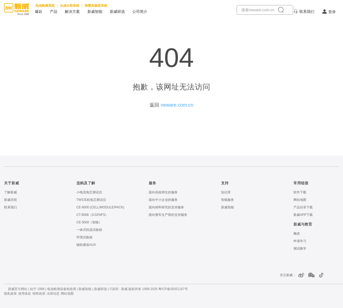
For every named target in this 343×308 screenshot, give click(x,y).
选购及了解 (85, 183)
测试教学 (299, 248)
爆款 (38, 11)
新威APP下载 (303, 215)
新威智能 (94, 11)
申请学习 (299, 241)
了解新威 (10, 192)
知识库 (226, 192)
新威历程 (10, 200)
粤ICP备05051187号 (173, 289)
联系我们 (306, 11)
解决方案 (72, 11)
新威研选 (117, 11)
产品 (53, 11)
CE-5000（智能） (89, 222)
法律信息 (53, 293)
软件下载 (299, 192)
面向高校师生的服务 (163, 192)
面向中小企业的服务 (163, 200)
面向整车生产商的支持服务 (168, 215)
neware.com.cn (177, 105)
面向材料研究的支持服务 (166, 207)
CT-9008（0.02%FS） (92, 215)
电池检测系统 (45, 5)
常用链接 (300, 183)
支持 (225, 183)
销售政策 (38, 293)
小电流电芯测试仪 (89, 192)
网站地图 (299, 200)
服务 (152, 183)
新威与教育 (302, 224)
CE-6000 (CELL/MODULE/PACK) (100, 207)
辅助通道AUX (86, 245)
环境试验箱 (84, 237)
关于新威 (11, 183)
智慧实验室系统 (96, 5)
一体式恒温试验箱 (89, 230)
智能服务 (227, 200)
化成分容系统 (69, 5)
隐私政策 (10, 293)
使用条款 (24, 293)
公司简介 (139, 11)
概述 (296, 233)
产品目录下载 (303, 207)
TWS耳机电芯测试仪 (91, 200)
